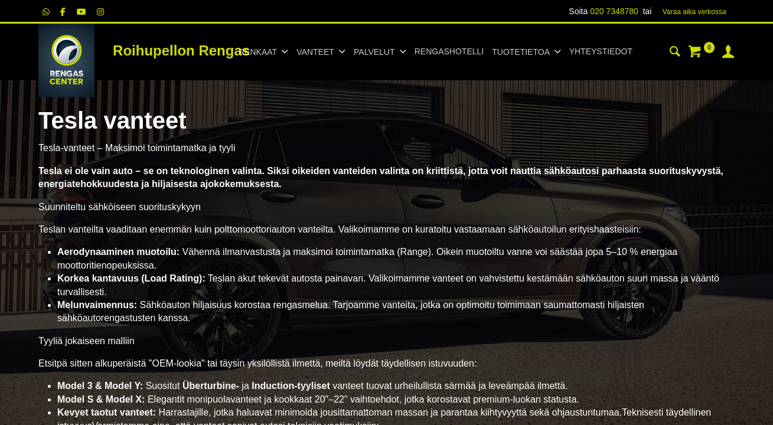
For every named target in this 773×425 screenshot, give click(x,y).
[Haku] (674, 53)
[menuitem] (449, 52)
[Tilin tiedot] (728, 53)
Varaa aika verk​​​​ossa (694, 12)
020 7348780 (614, 11)
